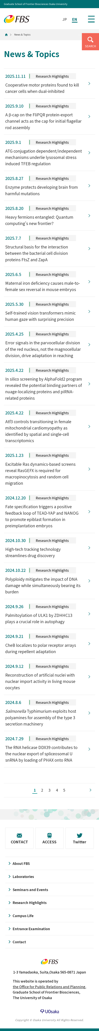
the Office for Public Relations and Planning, (49, 986)
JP (64, 19)
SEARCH (90, 46)
